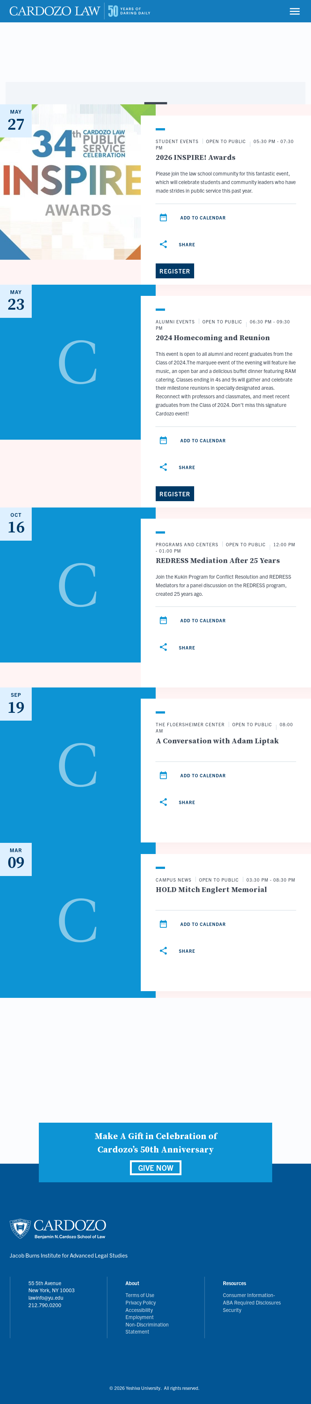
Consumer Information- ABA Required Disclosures (252, 1298)
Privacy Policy (140, 1302)
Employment (139, 1316)
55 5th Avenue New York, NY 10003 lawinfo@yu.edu (51, 1290)
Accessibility (139, 1309)
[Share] (178, 244)
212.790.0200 (44, 1305)
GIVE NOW (155, 1167)
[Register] (175, 270)
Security (232, 1309)
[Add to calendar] (163, 217)
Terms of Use (139, 1294)
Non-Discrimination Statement (147, 1328)
